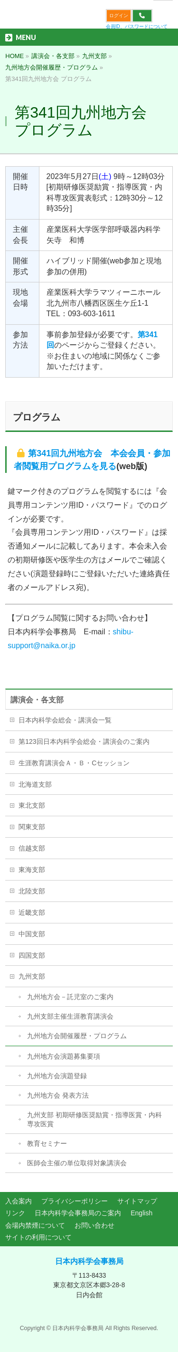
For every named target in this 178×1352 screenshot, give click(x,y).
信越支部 (32, 848)
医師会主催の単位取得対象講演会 (77, 1163)
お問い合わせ (94, 1225)
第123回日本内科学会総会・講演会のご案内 (84, 741)
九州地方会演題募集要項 (63, 1056)
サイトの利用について (38, 1237)
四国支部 (32, 955)
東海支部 (32, 869)
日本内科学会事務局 (89, 1261)
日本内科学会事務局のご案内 (78, 1213)
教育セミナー (47, 1143)
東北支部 (32, 805)
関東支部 (32, 827)
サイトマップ (137, 1201)
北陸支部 (32, 891)
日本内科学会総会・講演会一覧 (65, 720)
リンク (15, 1213)
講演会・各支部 (37, 700)
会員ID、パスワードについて (137, 26)
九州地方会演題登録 (57, 1076)
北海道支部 (35, 784)
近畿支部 (32, 912)
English (141, 1213)
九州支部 (32, 976)
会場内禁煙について (35, 1225)
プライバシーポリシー (74, 1201)
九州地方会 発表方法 (58, 1095)
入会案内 (18, 1201)
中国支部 (32, 934)
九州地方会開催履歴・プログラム (77, 1036)
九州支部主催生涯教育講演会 (70, 1016)
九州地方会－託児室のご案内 (70, 997)
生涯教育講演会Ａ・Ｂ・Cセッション (74, 763)
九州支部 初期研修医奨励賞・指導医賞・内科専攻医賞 (94, 1119)
